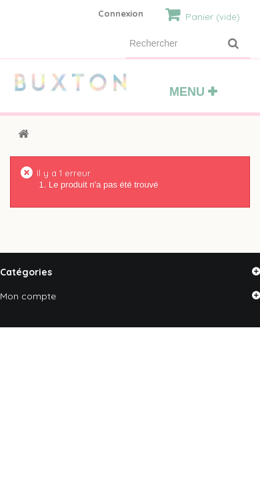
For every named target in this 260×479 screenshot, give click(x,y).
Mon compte (28, 296)
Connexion (120, 13)
